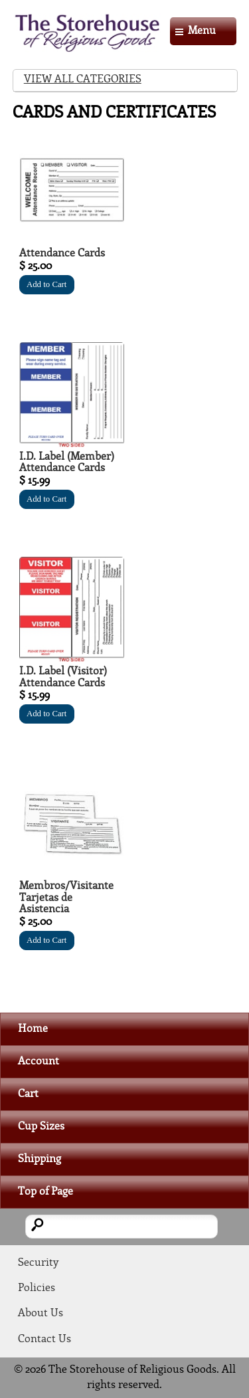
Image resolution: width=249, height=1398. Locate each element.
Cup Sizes (41, 1126)
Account (38, 1061)
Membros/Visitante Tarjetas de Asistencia (66, 897)
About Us (40, 1313)
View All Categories (82, 79)
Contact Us (44, 1339)
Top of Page (45, 1191)
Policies (36, 1288)
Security (38, 1262)
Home (33, 1029)
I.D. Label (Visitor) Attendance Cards (63, 677)
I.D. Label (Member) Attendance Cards (66, 462)
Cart (28, 1094)
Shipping (39, 1159)
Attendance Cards (62, 253)
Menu (202, 31)
